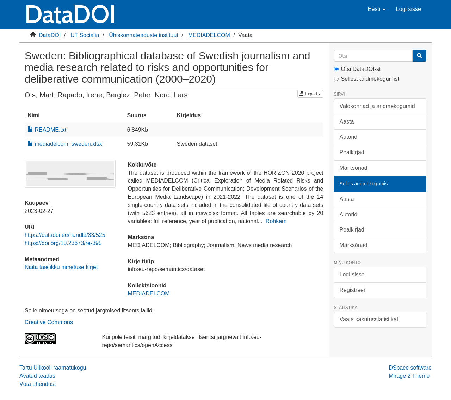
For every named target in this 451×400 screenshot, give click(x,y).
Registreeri (353, 290)
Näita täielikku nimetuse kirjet (61, 267)
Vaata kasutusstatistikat (369, 319)
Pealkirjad (352, 152)
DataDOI (50, 35)
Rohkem (276, 221)
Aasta (347, 122)
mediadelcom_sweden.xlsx (64, 144)
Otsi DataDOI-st (357, 69)
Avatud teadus (37, 376)
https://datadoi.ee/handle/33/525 (65, 235)
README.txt (46, 130)
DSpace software (410, 368)
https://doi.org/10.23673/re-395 (63, 243)
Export (310, 93)
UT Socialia (84, 35)
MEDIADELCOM (209, 35)
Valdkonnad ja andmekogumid (377, 106)
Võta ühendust (37, 384)
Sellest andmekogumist (366, 79)
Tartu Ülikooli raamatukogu (52, 368)
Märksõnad (353, 168)
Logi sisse (352, 274)
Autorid (349, 137)
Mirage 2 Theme (409, 376)
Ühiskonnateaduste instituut (143, 35)
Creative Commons (49, 322)
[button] (377, 9)
